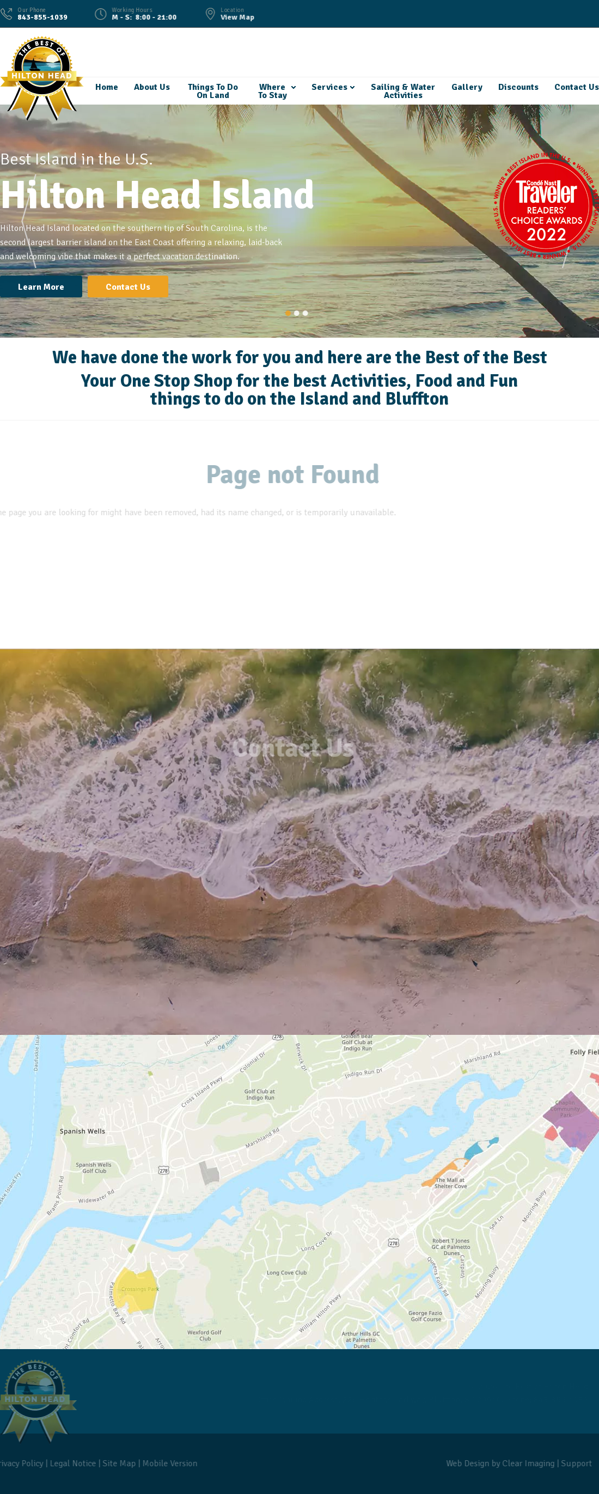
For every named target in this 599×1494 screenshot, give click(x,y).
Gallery (466, 87)
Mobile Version (166, 1463)
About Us (151, 87)
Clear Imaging (525, 1463)
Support (573, 1463)
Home (106, 87)
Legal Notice (69, 1463)
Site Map (115, 1463)
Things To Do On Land (212, 91)
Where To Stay (272, 91)
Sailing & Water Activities (402, 91)
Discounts (518, 87)
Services (329, 87)
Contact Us (576, 87)
